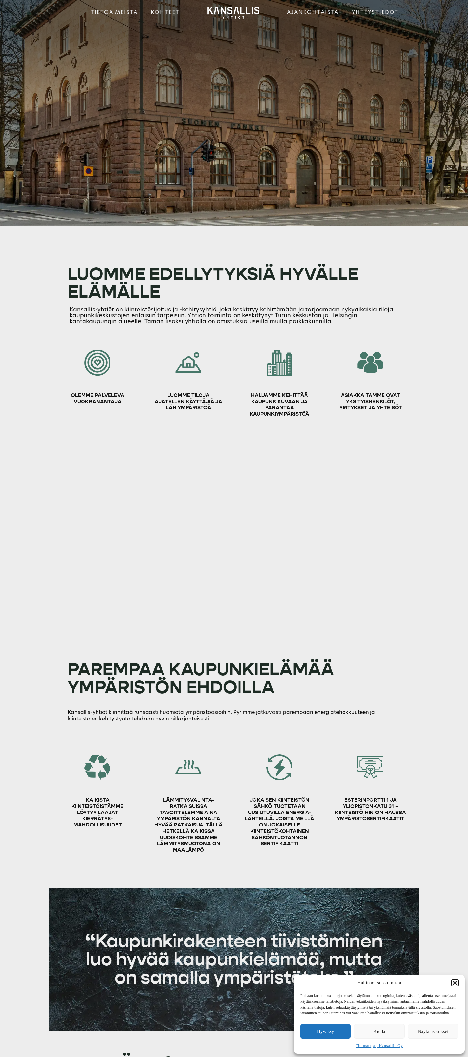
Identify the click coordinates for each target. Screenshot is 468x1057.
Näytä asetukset (433, 1031)
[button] (455, 983)
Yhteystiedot (375, 12)
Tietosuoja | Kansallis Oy (379, 1045)
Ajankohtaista (313, 12)
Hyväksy (325, 1031)
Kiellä (379, 1031)
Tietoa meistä (114, 12)
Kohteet (165, 12)
